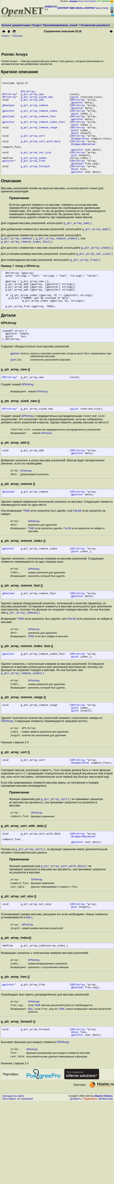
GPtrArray (27, 94)
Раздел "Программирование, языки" (55, 25)
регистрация (89, 1)
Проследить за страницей (17, 1180)
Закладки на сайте (13, 1178)
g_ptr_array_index (34, 178)
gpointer (77, 108)
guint (75, 101)
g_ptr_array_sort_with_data (40, 157)
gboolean (8, 112)
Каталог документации (16, 25)
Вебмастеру (106, 1180)
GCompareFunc (80, 153)
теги (105, 8)
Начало (5, 36)
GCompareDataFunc (83, 160)
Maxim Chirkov (104, 1178)
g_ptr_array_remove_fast (38, 126)
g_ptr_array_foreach (35, 188)
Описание (17, 36)
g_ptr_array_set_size (36, 171)
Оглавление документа (95, 25)
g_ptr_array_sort (33, 150)
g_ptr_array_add (32, 105)
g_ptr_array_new (32, 98)
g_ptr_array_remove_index (39, 119)
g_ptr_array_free (33, 181)
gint (74, 174)
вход (80, 1)
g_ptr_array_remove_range (39, 140)
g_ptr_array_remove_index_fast (43, 133)
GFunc (75, 192)
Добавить (75, 1180)
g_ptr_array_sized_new (37, 101)
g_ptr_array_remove (34, 112)
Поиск (98, 8)
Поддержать (90, 1180)
